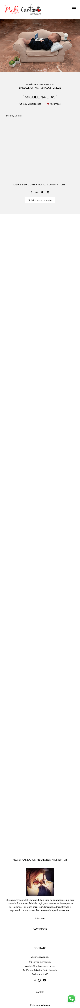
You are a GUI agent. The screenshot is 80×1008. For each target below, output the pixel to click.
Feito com (40, 1005)
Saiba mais (40, 918)
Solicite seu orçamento (39, 845)
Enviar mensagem (42, 962)
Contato (40, 991)
